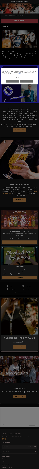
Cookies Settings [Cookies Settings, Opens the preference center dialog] (19, 77)
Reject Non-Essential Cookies (12, 81)
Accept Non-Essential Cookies (26, 81)
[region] (19, 76)
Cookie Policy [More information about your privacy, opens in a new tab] (19, 73)
